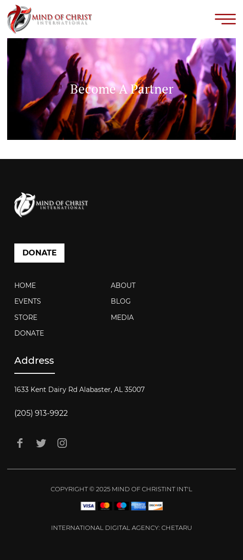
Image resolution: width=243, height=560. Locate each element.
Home (25, 285)
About (123, 285)
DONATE (39, 252)
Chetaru (176, 527)
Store (25, 317)
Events (27, 301)
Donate (29, 333)
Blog (121, 301)
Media (122, 317)
